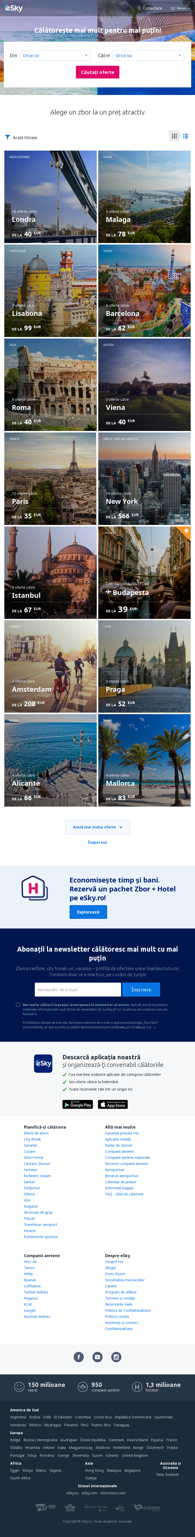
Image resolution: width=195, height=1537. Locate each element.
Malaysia (114, 1470)
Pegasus (31, 1298)
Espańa (157, 1439)
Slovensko (80, 1455)
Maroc (41, 1470)
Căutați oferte (97, 72)
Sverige (63, 1455)
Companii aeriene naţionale (127, 1157)
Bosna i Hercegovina (40, 1439)
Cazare (29, 1151)
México (35, 1424)
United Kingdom (135, 1455)
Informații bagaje (119, 1188)
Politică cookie (117, 1316)
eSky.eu (73, 1493)
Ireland (48, 1447)
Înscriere (141, 990)
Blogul (110, 1267)
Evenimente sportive (41, 1236)
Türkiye (91, 1478)
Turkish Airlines (36, 1292)
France (171, 1439)
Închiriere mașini (37, 1175)
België (15, 1439)
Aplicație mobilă (118, 1139)
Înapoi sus (97, 842)
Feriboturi (32, 1188)
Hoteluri (30, 1169)
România (47, 1455)
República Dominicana (133, 1417)
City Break (32, 1139)
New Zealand (167, 1474)
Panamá (71, 1424)
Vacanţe (30, 1145)
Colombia (83, 1417)
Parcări (29, 1218)
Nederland (121, 1447)
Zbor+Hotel (33, 1157)
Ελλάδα (16, 1447)
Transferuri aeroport (40, 1224)
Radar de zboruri (118, 1145)
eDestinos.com (112, 1493)
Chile (47, 1417)
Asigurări (31, 1206)
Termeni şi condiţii (120, 1298)
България (68, 1439)
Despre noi (114, 1261)
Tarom (29, 1267)
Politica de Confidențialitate (128, 1310)
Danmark (116, 1439)
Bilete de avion (36, 1133)
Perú (84, 1424)
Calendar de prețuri (120, 1181)
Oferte (29, 1194)
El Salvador (63, 1417)
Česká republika (93, 1439)
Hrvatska (32, 1447)
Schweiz (112, 1455)
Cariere (111, 1286)
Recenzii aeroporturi (121, 1175)
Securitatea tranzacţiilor (125, 1279)
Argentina (18, 1417)
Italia (61, 1447)
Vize (27, 1200)
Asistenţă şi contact (121, 1322)
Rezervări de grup (38, 1212)
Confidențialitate (119, 1328)
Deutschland (137, 1439)
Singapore (132, 1470)
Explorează (88, 912)
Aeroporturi (114, 1169)
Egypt (15, 1470)
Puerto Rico (101, 1424)
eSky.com (89, 1493)
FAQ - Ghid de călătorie (124, 1194)
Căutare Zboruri (37, 1163)
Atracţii (30, 1230)
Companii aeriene (119, 1151)
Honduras (18, 1424)
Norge (138, 1447)
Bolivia (34, 1417)
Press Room (115, 1273)
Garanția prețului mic (122, 1133)
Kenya (28, 1470)
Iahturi (29, 1181)
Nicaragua (52, 1424)
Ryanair (30, 1279)
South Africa (20, 1478)
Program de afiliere (121, 1292)
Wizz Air (30, 1261)
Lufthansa (32, 1286)
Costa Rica (103, 1417)
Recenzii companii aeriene (126, 1163)
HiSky (28, 1273)
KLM (27, 1304)
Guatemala (163, 1417)
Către (104, 55)
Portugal (17, 1455)
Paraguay (121, 1424)
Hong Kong (94, 1470)
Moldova (102, 1447)
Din (13, 55)
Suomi (97, 1455)
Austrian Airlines (37, 1316)
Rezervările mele (118, 1304)
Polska (172, 1447)
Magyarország (80, 1447)
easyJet (30, 1310)
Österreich (155, 1447)
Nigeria (55, 1470)
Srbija (32, 1455)
